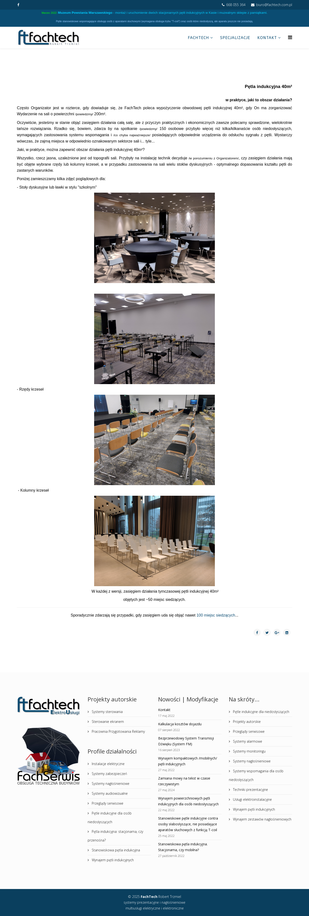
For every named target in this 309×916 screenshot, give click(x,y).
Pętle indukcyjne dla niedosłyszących (260, 711)
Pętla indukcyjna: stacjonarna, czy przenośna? (115, 835)
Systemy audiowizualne (109, 793)
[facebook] (18, 4)
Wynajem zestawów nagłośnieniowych (261, 819)
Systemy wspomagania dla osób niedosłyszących (256, 775)
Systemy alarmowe (247, 741)
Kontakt (267, 37)
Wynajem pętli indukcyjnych (112, 860)
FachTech (198, 37)
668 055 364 (236, 4)
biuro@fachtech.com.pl (274, 4)
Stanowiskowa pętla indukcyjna (115, 850)
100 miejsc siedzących (216, 615)
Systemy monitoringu (249, 751)
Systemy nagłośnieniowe (110, 783)
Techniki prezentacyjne (250, 789)
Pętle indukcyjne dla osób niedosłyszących (110, 817)
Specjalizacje (235, 37)
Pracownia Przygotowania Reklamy (118, 731)
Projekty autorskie (246, 721)
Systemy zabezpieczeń (109, 773)
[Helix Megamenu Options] (290, 37)
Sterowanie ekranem (107, 721)
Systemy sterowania (107, 711)
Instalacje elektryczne (108, 763)
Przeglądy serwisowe (107, 803)
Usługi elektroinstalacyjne (252, 799)
